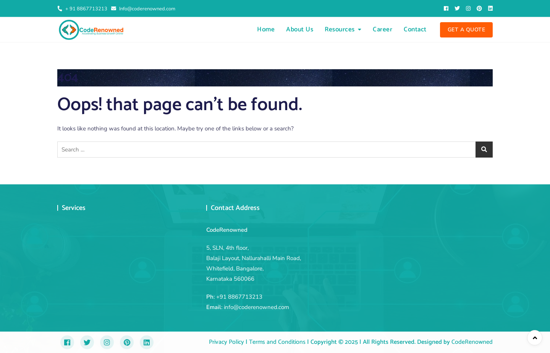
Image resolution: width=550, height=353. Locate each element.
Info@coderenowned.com (143, 8)
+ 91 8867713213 (82, 8)
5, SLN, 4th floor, (227, 248)
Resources (340, 29)
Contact (415, 29)
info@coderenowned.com (256, 307)
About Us (299, 29)
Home (266, 29)
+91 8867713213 (239, 297)
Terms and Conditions (276, 342)
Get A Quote (466, 29)
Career (382, 29)
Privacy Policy (226, 342)
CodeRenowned (472, 342)
